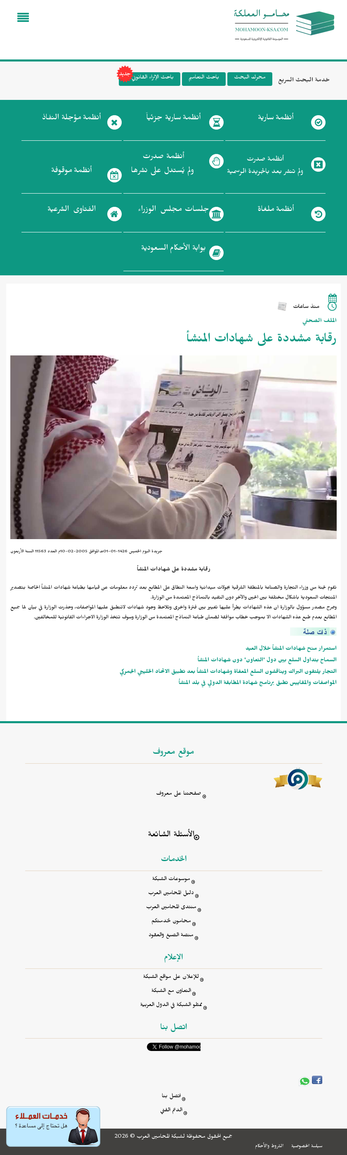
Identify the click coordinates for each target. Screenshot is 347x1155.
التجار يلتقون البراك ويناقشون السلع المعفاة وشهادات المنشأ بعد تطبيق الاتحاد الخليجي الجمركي (228, 672)
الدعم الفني (171, 1111)
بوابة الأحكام (173, 250)
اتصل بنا (171, 1097)
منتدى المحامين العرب (171, 907)
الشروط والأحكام (269, 1147)
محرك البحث (250, 78)
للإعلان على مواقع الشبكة (171, 977)
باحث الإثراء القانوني (146, 79)
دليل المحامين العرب (171, 893)
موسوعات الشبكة (171, 879)
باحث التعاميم (204, 78)
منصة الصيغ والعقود (171, 936)
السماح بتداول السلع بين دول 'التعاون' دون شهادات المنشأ (267, 661)
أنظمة (275, 119)
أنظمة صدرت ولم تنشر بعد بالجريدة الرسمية (265, 166)
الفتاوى (71, 211)
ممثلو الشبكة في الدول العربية (171, 1005)
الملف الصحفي (319, 321)
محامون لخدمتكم (171, 921)
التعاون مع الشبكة (171, 991)
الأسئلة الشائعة (171, 836)
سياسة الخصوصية (306, 1147)
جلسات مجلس (173, 211)
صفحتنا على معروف (178, 794)
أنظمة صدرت (162, 166)
